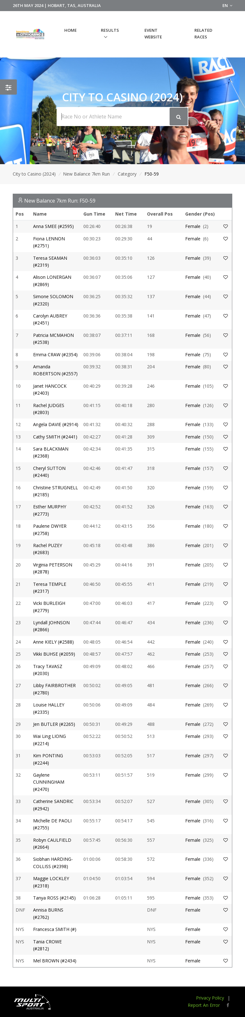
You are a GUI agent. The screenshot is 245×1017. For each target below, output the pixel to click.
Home (70, 30)
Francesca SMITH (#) (54, 929)
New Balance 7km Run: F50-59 (59, 200)
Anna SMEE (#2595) (53, 226)
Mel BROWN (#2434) (54, 961)
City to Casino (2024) (34, 174)
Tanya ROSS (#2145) (54, 898)
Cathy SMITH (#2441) (55, 437)
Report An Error (204, 1005)
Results (110, 30)
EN (227, 5)
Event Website (153, 33)
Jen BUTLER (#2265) (54, 724)
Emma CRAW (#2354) (55, 354)
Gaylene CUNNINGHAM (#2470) (48, 782)
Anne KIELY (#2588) (53, 642)
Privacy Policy (210, 998)
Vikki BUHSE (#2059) (54, 654)
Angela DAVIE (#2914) (55, 424)
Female (192, 226)
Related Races (203, 33)
